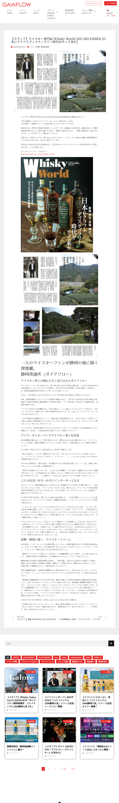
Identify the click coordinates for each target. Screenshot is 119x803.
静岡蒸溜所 (45, 50)
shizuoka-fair (76, 661)
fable (64, 661)
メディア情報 (34, 50)
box (56, 661)
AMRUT (16, 661)
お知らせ (97, 661)
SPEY (88, 661)
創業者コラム (77, 665)
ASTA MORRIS (29, 661)
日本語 (112, 19)
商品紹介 (90, 665)
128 (64, 772)
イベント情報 (12, 665)
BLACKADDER (44, 661)
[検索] (111, 647)
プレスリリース (47, 665)
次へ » (73, 772)
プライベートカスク (29, 665)
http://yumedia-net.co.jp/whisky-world (37, 157)
